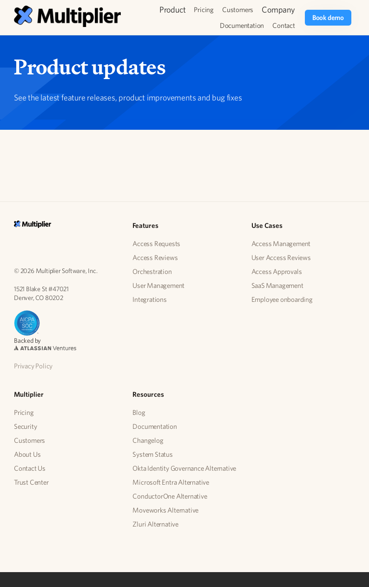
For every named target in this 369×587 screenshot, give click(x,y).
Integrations (149, 299)
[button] (172, 10)
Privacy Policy (33, 366)
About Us (27, 454)
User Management (158, 285)
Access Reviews (155, 257)
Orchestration (151, 271)
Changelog (147, 440)
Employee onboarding (282, 299)
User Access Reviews (281, 257)
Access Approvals (276, 271)
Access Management (281, 243)
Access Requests (156, 243)
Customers (237, 9)
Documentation (242, 25)
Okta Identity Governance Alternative (184, 468)
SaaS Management (277, 285)
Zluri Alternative (155, 524)
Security (25, 426)
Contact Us (30, 468)
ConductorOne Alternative (169, 496)
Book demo (328, 17)
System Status (152, 454)
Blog (138, 412)
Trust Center (31, 482)
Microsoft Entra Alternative (170, 482)
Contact (283, 25)
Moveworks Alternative (165, 510)
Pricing (204, 9)
